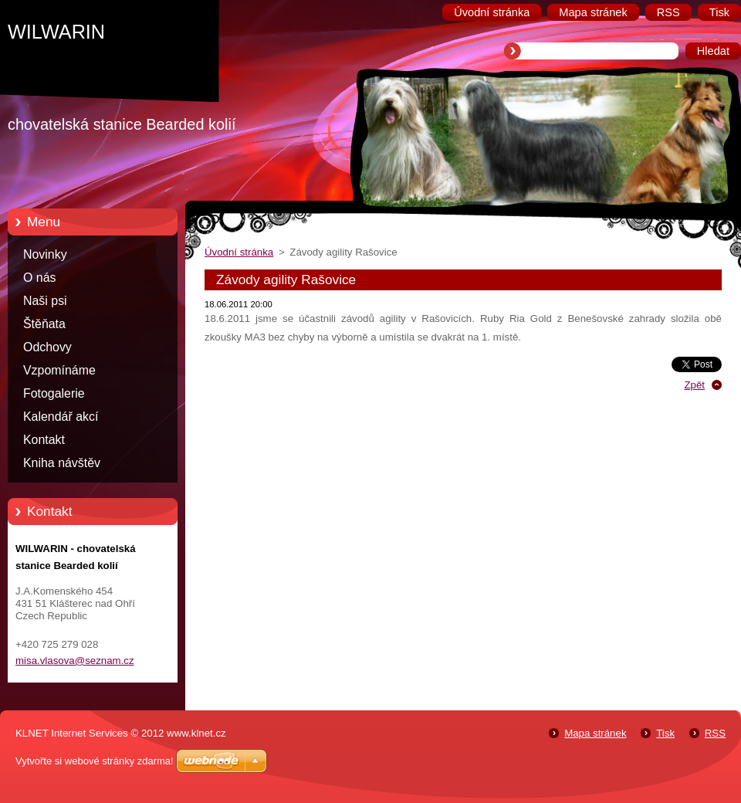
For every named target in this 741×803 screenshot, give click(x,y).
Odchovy (47, 347)
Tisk (665, 733)
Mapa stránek (595, 733)
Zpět (694, 385)
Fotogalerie (54, 393)
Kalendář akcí (60, 416)
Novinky (45, 254)
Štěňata (44, 323)
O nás (39, 277)
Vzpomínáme (59, 370)
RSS (715, 733)
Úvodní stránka (239, 252)
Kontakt (44, 439)
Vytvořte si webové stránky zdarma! (94, 761)
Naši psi (45, 300)
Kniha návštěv (61, 462)
